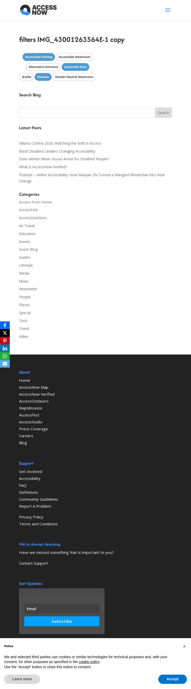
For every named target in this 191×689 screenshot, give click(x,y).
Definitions (28, 492)
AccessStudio (30, 421)
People (25, 296)
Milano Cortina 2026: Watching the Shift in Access (60, 143)
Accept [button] (173, 679)
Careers (26, 435)
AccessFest (28, 209)
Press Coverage (33, 428)
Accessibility (29, 478)
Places (24, 304)
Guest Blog (28, 249)
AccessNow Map (33, 387)
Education (27, 233)
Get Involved (30, 471)
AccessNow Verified (37, 394)
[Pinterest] (5, 340)
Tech (23, 320)
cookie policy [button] (89, 662)
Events (24, 241)
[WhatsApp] (5, 356)
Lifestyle (26, 265)
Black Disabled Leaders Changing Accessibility (57, 151)
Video (23, 336)
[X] (5, 333)
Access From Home (35, 202)
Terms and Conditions (38, 523)
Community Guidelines (38, 499)
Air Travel (27, 225)
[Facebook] (5, 325)
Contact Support (33, 563)
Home (24, 380)
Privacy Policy (31, 516)
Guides (24, 257)
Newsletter (28, 288)
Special (25, 312)
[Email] (5, 364)
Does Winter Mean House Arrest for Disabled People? (64, 158)
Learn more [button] (22, 679)
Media (24, 273)
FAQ (23, 485)
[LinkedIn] (5, 348)
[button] (184, 646)
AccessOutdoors (33, 217)
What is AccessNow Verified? (43, 166)
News (24, 281)
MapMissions (30, 408)
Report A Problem (35, 506)
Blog (23, 442)
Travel (24, 328)
